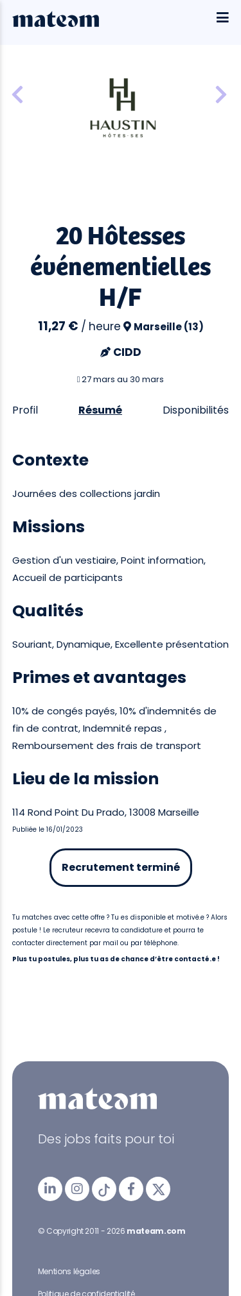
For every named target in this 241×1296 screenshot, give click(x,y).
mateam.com (156, 1230)
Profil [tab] (25, 410)
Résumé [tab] (100, 410)
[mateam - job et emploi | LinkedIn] (50, 1189)
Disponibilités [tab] (196, 410)
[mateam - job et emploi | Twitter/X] (158, 1189)
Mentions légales (69, 1271)
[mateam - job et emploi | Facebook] (131, 1189)
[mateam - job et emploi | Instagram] (77, 1189)
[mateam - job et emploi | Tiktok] (104, 1189)
